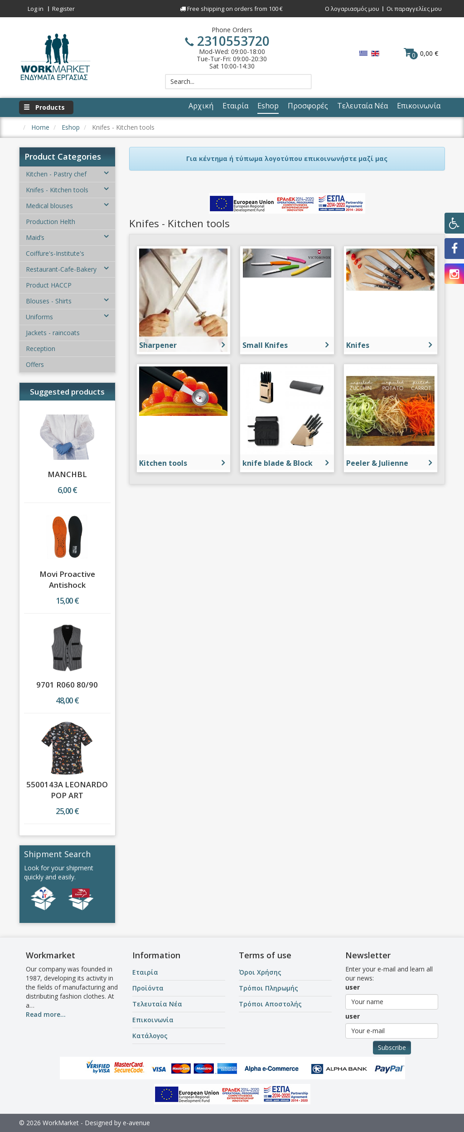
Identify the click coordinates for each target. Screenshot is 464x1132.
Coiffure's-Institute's (55, 253)
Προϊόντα (148, 988)
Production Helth (50, 221)
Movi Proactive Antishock (67, 579)
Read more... (46, 1014)
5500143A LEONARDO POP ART (67, 789)
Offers (35, 364)
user (352, 987)
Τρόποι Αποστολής (270, 1004)
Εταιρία (145, 972)
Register (63, 9)
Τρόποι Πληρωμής (268, 988)
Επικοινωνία (153, 1019)
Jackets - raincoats (53, 332)
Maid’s (67, 237)
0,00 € (421, 53)
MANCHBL (67, 474)
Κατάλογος (150, 1035)
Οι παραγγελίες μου (414, 9)
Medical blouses (67, 205)
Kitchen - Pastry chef (67, 174)
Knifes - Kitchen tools (67, 189)
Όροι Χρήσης (260, 972)
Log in (36, 9)
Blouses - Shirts (67, 301)
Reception (40, 348)
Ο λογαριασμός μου (352, 9)
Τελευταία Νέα (157, 1004)
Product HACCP (49, 285)
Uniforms (67, 316)
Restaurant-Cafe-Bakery (67, 269)
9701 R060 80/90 (67, 684)
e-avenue (136, 1122)
